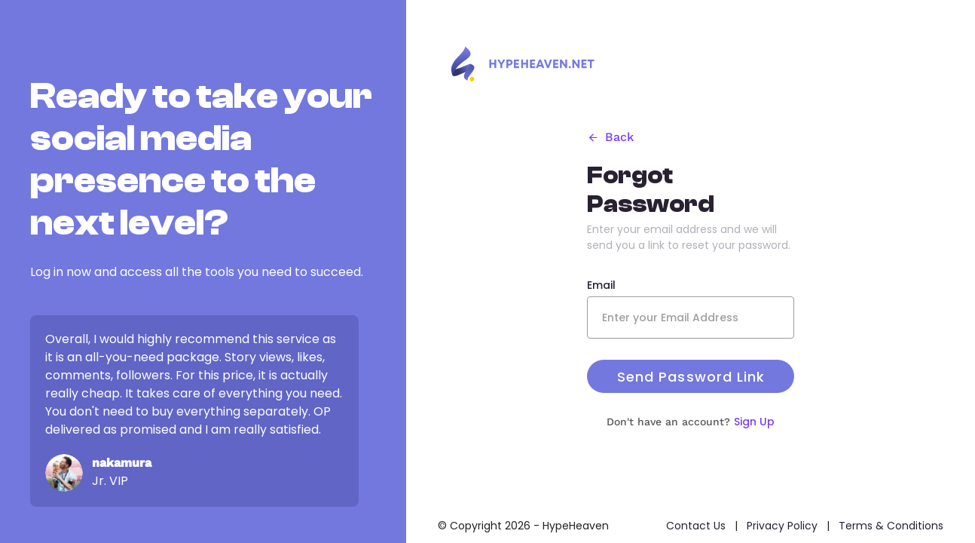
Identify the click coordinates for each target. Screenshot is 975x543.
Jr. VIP (110, 480)
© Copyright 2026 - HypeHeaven (523, 525)
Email (601, 285)
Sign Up (754, 421)
